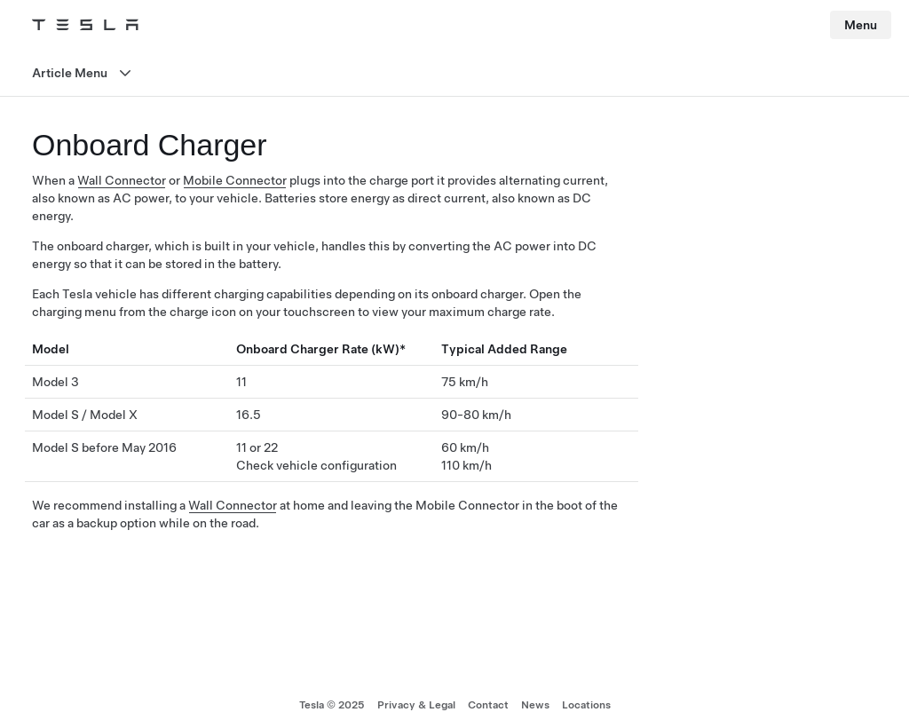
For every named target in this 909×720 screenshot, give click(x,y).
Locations (586, 705)
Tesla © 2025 (332, 705)
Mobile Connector (235, 180)
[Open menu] (454, 73)
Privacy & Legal (416, 705)
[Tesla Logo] (85, 25)
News (535, 705)
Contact (488, 705)
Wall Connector (121, 180)
